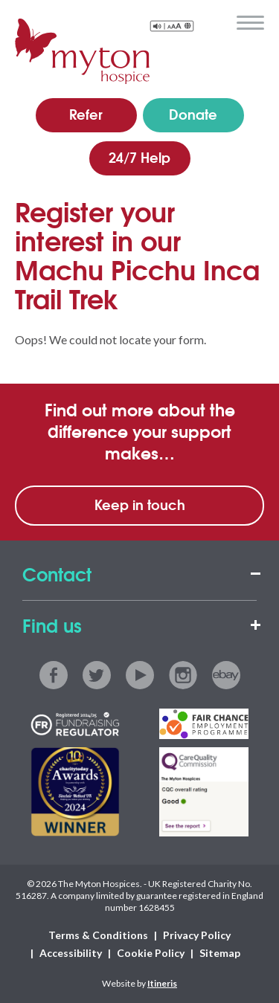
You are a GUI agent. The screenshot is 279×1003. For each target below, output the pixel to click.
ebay (226, 675)
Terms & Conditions (98, 935)
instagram (183, 675)
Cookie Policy (151, 952)
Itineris (162, 983)
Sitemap (219, 952)
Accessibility (70, 952)
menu (250, 23)
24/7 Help (139, 156)
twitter (97, 675)
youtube (140, 675)
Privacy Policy (197, 935)
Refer (86, 113)
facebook (53, 675)
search (215, 21)
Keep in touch (139, 504)
